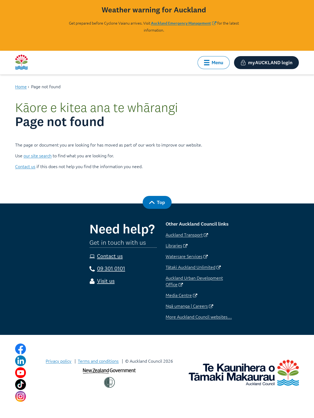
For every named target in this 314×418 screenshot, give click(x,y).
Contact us (25, 166)
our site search (38, 155)
